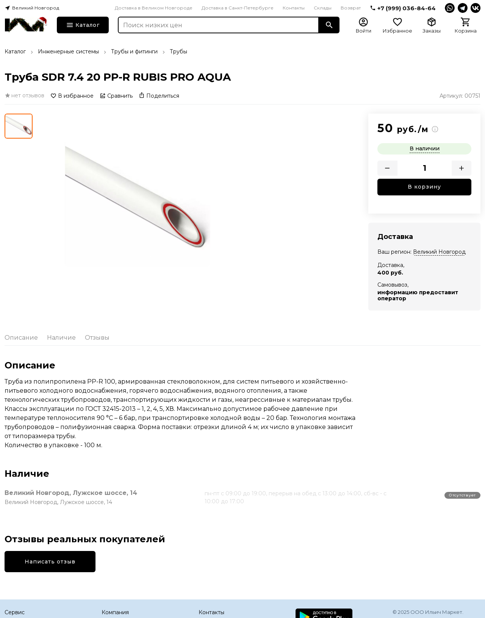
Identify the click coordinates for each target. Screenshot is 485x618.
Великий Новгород (439, 251)
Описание (21, 337)
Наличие (61, 337)
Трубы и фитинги (134, 51)
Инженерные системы (68, 51)
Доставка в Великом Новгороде (153, 8)
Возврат (351, 8)
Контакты (294, 8)
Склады (323, 8)
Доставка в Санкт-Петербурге (238, 8)
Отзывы (97, 337)
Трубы (178, 51)
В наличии (425, 148)
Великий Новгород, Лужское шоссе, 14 (71, 492)
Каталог (15, 51)
